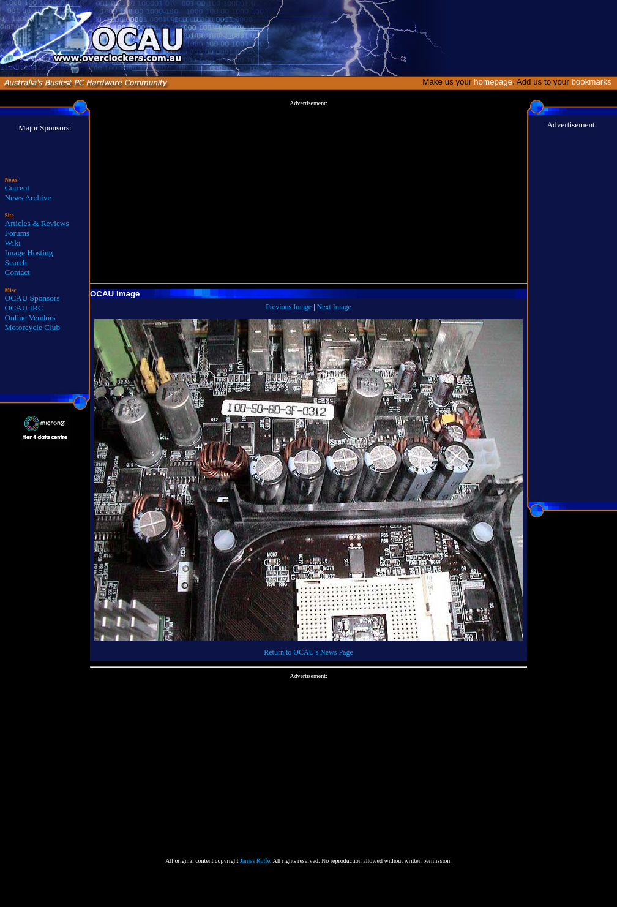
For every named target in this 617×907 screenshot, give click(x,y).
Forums (17, 233)
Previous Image (289, 307)
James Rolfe (255, 860)
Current (17, 187)
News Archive (28, 197)
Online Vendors (30, 317)
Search (16, 262)
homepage (493, 81)
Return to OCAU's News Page (308, 652)
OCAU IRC (24, 307)
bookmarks (593, 81)
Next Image (334, 307)
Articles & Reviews (37, 223)
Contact (17, 272)
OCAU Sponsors (32, 298)
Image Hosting (29, 252)
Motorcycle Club (33, 327)
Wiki (13, 242)
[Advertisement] (308, 192)
